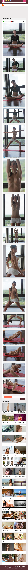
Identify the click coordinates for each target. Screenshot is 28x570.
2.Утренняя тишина (18, 487)
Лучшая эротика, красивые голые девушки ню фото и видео (14, 568)
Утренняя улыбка (5, 530)
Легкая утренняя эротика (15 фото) (19, 455)
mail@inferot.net (16, 567)
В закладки (14, 21)
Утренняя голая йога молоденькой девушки (6, 423)
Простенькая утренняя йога (19, 519)
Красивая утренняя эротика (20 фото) (8, 563)
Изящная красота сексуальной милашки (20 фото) (19, 423)
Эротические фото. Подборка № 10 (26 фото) (8, 433)
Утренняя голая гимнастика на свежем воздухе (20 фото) (19, 498)
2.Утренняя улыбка (6, 519)
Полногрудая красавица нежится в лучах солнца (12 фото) (8, 552)
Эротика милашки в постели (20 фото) (20, 433)
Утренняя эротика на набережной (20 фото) (8, 487)
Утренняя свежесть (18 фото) (19, 541)
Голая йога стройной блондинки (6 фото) (8, 412)
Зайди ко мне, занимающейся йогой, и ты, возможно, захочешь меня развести (20, 412)
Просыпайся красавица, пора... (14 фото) (19, 444)
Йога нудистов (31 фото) (18, 530)
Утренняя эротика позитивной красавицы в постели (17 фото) (8, 498)
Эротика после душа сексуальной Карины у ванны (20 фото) (20, 477)
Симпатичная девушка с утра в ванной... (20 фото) (7, 455)
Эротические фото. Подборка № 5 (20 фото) (8, 466)
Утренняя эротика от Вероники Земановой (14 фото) (7, 509)
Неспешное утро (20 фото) (19, 562)
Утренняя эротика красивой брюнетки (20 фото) (7, 477)
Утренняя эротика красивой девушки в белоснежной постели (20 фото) (20, 466)
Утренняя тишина (17, 508)
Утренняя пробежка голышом (7, 541)
